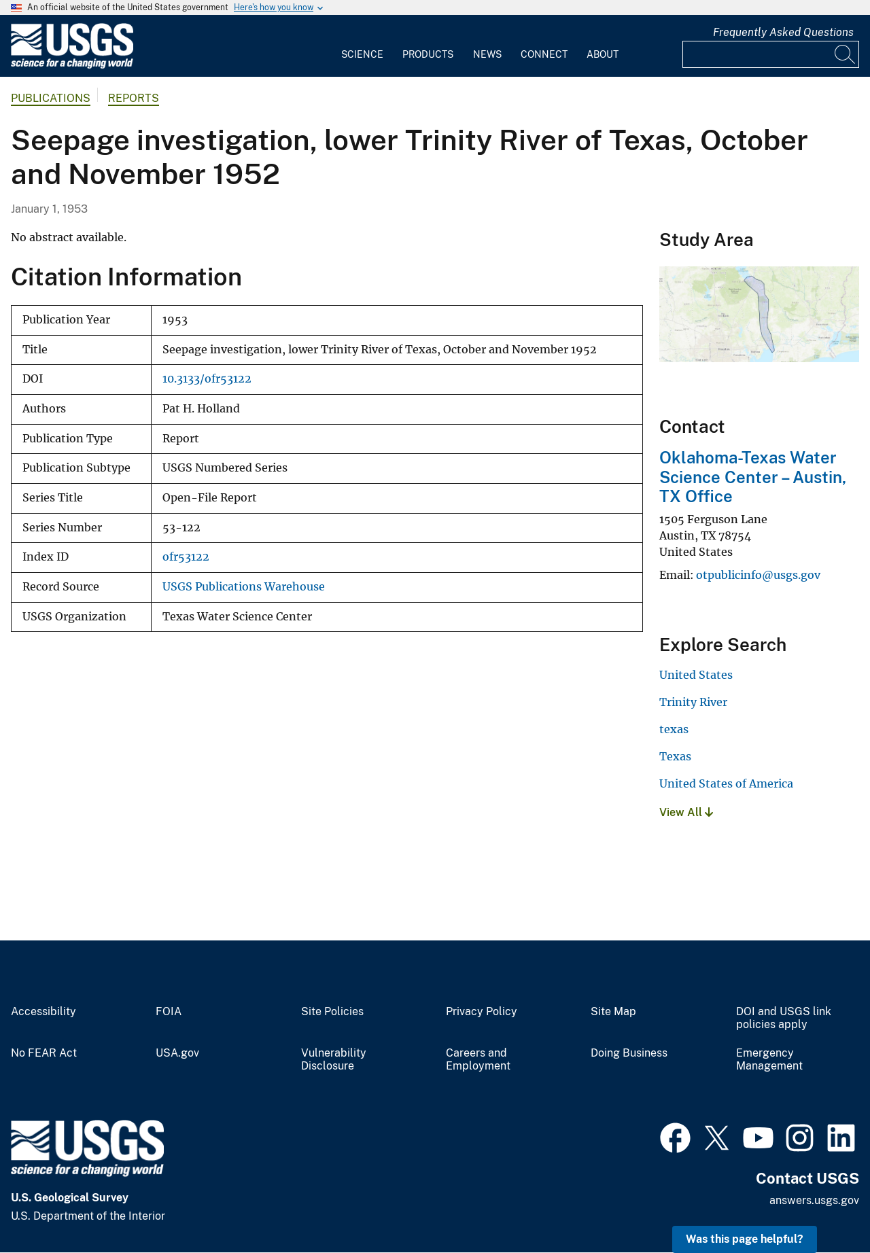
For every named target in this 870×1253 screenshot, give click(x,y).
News (487, 54)
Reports (133, 98)
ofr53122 (185, 556)
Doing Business (629, 1053)
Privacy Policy (481, 1012)
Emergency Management (769, 1059)
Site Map (613, 1012)
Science (362, 54)
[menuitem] (362, 46)
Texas (675, 756)
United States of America (726, 783)
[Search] (845, 54)
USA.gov (177, 1053)
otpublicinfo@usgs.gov (758, 575)
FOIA (168, 1012)
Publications (50, 98)
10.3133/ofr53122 (206, 378)
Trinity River (693, 702)
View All (686, 812)
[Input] (770, 54)
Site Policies (332, 1012)
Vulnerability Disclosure (333, 1059)
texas (674, 729)
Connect (544, 54)
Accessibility (43, 1012)
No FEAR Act (44, 1053)
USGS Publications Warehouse (243, 586)
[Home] (72, 65)
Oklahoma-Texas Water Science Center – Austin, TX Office (752, 477)
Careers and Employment (478, 1059)
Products (427, 54)
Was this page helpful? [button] (744, 1239)
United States (696, 675)
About (603, 54)
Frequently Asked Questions (783, 32)
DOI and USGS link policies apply (783, 1018)
